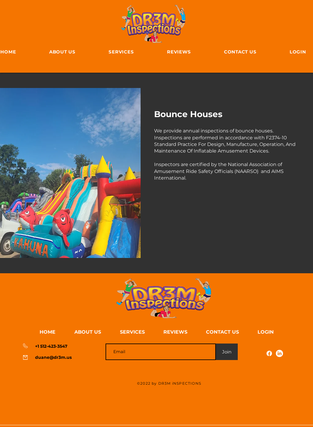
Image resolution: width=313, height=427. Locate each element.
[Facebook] (269, 353)
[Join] (227, 352)
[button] (265, 332)
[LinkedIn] (279, 353)
